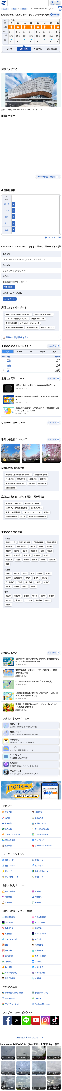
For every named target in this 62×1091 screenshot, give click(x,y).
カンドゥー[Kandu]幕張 (14, 327)
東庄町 (44, 578)
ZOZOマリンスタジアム (32, 512)
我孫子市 (27, 555)
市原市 (49, 551)
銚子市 (8, 573)
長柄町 (24, 587)
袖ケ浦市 (9, 600)
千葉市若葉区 (51, 542)
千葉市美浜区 (22, 547)
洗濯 (6, 230)
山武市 (8, 578)
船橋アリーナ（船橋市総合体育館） (18, 314)
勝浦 (9, 366)
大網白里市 (18, 578)
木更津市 (17, 596)
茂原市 (16, 573)
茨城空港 (31, 483)
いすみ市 (29, 600)
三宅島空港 (21, 479)
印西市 (26, 560)
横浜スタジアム (36, 508)
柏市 (42, 551)
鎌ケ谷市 (37, 555)
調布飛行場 (42, 483)
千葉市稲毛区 (38, 542)
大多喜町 (39, 600)
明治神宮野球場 (11, 517)
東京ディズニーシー (32, 503)
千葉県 (24, 8)
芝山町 (19, 582)
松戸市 (49, 547)
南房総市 (19, 600)
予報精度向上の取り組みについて (30, 1037)
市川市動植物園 (11, 323)
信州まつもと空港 (41, 475)
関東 (14, 8)
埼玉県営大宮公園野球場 (37, 517)
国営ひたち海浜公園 (13, 512)
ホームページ (9, 299)
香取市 (48, 573)
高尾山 (46, 512)
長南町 (33, 587)
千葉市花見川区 (24, 542)
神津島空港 (33, 479)
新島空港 (43, 479)
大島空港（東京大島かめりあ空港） (18, 475)
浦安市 (46, 555)
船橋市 (41, 547)
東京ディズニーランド (14, 503)
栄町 (7, 564)
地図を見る (8, 287)
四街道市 (9, 560)
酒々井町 (52, 560)
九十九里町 (10, 582)
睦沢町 (46, 582)
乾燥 (6, 217)
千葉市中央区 (10, 542)
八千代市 (17, 555)
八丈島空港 (10, 479)
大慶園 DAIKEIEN (37, 319)
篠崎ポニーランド (47, 327)
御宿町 (47, 600)
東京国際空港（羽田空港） (15, 483)
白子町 (16, 587)
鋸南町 (8, 605)
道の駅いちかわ (32, 327)
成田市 (16, 551)
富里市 (43, 560)
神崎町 (28, 578)
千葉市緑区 (10, 547)
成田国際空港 (10, 488)
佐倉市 (24, 551)
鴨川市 (34, 596)
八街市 (18, 560)
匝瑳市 (39, 573)
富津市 (51, 596)
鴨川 (9, 361)
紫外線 (6, 204)
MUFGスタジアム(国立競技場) (16, 508)
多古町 (36, 578)
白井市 (34, 560)
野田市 (8, 551)
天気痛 (6, 210)
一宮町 (38, 582)
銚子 (9, 371)
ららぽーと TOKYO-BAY (44, 314)
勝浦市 (26, 596)
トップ (5, 8)
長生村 (8, 587)
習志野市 (34, 551)
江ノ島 (22, 517)
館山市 (8, 596)
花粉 (6, 223)
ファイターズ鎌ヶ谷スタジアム (17, 319)
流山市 (8, 555)
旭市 (32, 573)
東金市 (24, 573)
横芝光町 (29, 582)
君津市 (43, 596)
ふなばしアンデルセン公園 (29, 323)
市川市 (32, 547)
